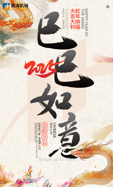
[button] (107, 6)
